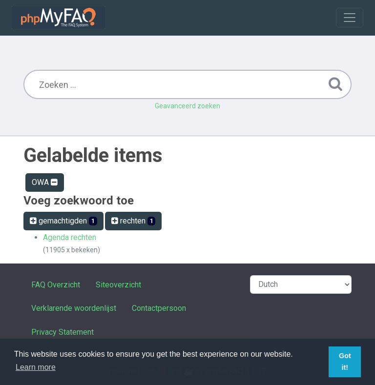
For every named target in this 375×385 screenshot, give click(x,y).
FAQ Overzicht (55, 284)
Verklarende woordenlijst (73, 308)
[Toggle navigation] (349, 17)
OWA (45, 182)
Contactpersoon (159, 308)
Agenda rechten (69, 237)
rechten (133, 220)
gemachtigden (63, 220)
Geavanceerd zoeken (187, 106)
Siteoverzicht (118, 284)
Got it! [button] (345, 361)
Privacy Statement (62, 332)
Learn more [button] (36, 367)
